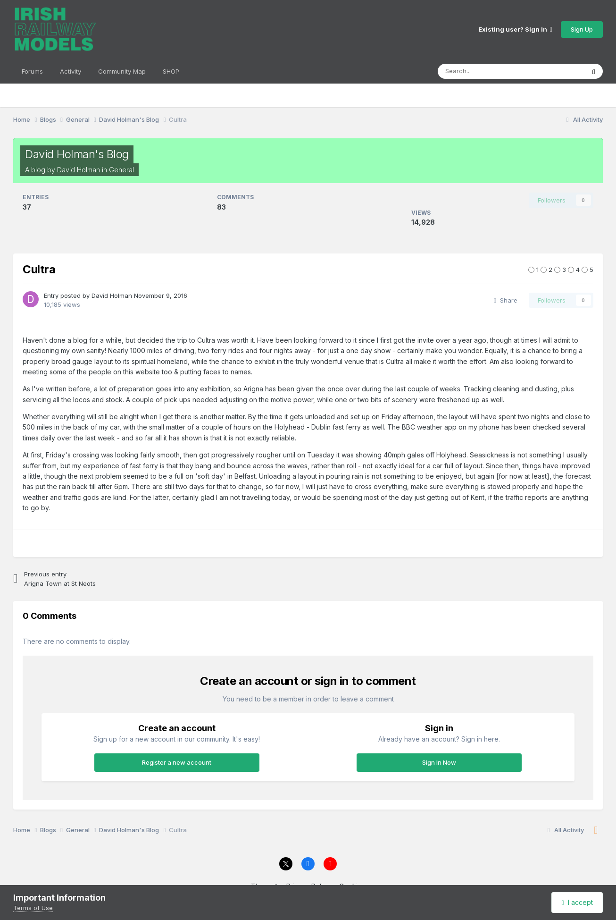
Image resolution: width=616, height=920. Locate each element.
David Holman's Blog (77, 154)
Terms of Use (33, 908)
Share (505, 300)
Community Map (122, 71)
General (121, 170)
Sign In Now (439, 762)
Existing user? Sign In (515, 29)
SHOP (171, 71)
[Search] (502, 71)
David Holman (78, 170)
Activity (70, 71)
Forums (32, 71)
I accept (577, 902)
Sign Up (582, 29)
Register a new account (176, 762)
